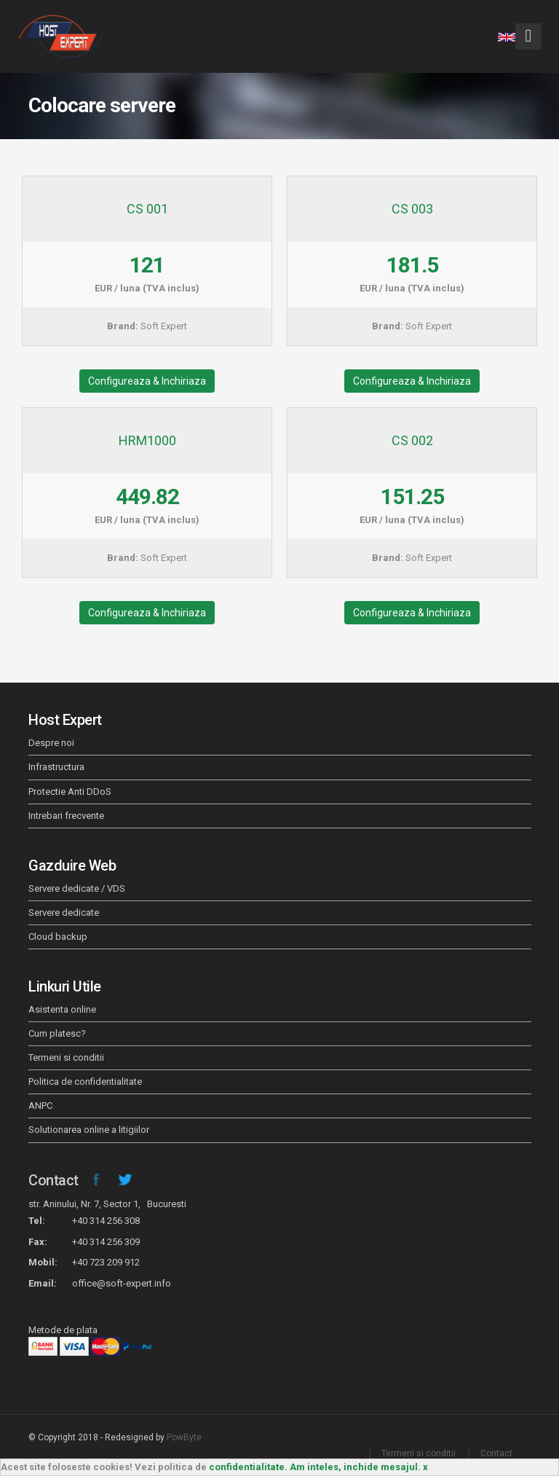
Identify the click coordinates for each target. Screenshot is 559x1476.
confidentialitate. (248, 1466)
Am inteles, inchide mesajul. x (359, 1466)
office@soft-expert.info (121, 1283)
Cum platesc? (57, 1033)
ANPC (40, 1105)
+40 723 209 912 (106, 1262)
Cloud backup (57, 936)
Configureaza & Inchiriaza (147, 381)
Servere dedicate (63, 912)
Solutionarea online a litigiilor (88, 1129)
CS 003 (412, 208)
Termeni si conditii (66, 1057)
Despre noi (51, 742)
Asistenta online (62, 1009)
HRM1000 (147, 440)
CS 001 (147, 208)
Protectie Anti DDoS (69, 791)
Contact (53, 1180)
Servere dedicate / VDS (76, 888)
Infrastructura (56, 766)
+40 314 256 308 (106, 1220)
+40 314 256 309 (106, 1241)
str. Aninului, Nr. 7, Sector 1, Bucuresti (107, 1203)
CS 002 (412, 440)
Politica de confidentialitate (85, 1081)
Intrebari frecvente (66, 815)
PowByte (184, 1437)
